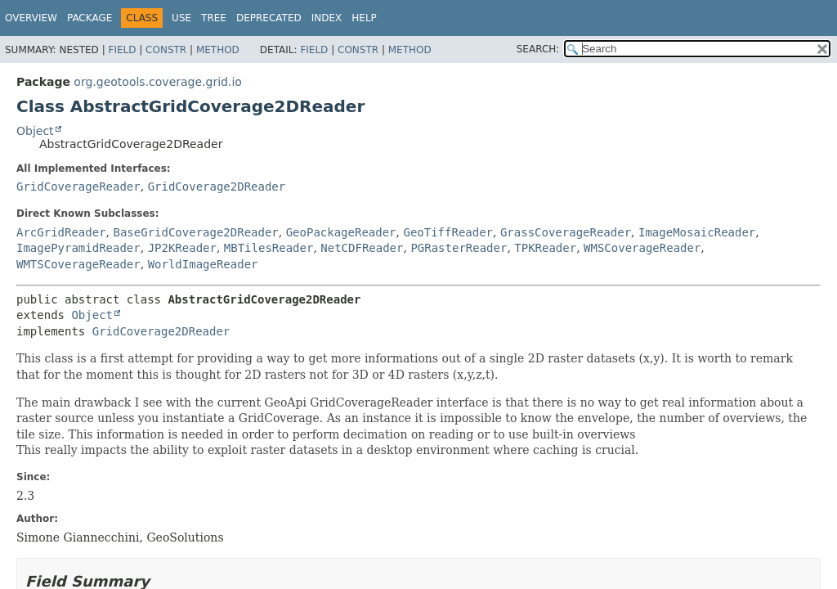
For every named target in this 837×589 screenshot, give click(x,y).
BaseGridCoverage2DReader (195, 232)
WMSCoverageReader (642, 247)
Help (364, 18)
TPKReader (545, 247)
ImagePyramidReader (78, 247)
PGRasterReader (458, 247)
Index (326, 18)
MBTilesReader (269, 247)
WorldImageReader (203, 264)
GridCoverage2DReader (217, 186)
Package (89, 18)
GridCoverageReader (78, 186)
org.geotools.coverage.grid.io (158, 81)
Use (181, 18)
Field (122, 50)
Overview (31, 18)
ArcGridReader (61, 232)
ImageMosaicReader (696, 232)
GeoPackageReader (341, 232)
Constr (165, 50)
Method (217, 50)
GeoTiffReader (448, 232)
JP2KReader (182, 247)
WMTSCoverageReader (78, 264)
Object (35, 130)
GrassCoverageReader (565, 232)
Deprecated (269, 18)
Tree (213, 18)
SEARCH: (538, 49)
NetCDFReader (361, 247)
